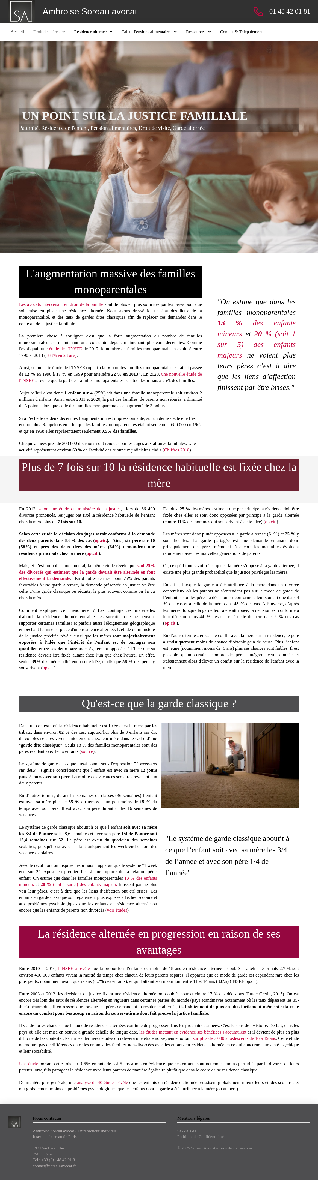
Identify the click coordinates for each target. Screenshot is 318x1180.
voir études (117, 910)
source (87, 751)
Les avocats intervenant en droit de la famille (61, 304)
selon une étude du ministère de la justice (79, 508)
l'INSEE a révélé (74, 968)
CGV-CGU (186, 1130)
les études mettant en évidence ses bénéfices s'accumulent (192, 1032)
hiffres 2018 (178, 450)
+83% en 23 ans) (61, 355)
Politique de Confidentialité (200, 1136)
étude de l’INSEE (66, 348)
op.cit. (101, 540)
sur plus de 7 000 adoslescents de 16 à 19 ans (234, 1038)
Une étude (28, 1063)
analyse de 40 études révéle (102, 1082)
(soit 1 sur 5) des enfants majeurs (256, 344)
